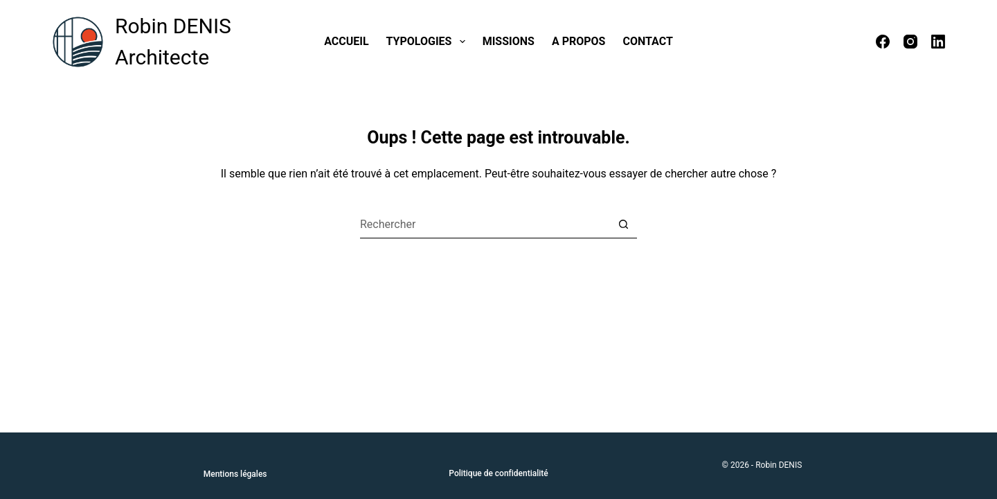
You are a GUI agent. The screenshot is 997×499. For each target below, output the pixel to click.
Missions (509, 41)
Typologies (428, 41)
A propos (579, 41)
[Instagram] (910, 42)
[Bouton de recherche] (623, 224)
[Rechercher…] (484, 224)
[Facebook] (883, 42)
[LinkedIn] (938, 42)
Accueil (346, 41)
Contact (647, 41)
